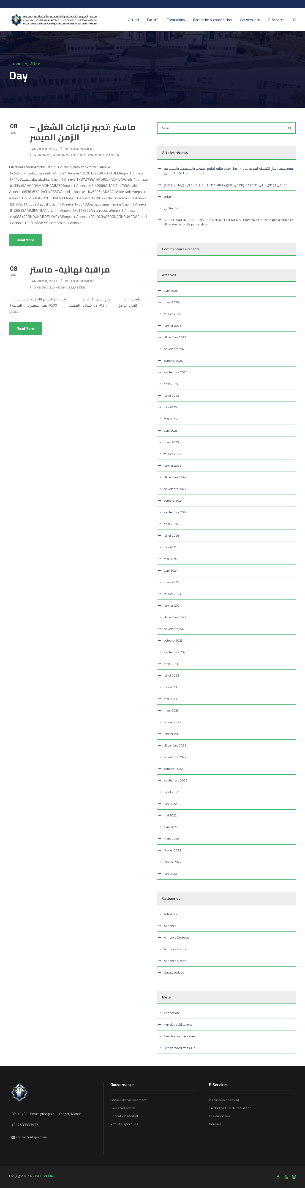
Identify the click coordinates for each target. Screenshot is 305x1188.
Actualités (170, 914)
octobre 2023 (173, 640)
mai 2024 (170, 559)
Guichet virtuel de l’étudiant (230, 1108)
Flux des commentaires (180, 1036)
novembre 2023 (175, 629)
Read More (25, 240)
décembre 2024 (175, 477)
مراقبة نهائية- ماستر (70, 269)
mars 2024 (171, 582)
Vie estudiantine (122, 1108)
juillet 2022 (171, 792)
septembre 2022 (175, 780)
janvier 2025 (172, 465)
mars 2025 (171, 442)
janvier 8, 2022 (44, 149)
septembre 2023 (175, 652)
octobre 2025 (173, 361)
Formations (176, 20)
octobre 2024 (173, 500)
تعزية (167, 196)
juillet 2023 (171, 675)
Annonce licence (69, 155)
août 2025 (171, 384)
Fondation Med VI (124, 1116)
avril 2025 (171, 430)
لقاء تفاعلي (171, 208)
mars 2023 (171, 710)
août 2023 (171, 664)
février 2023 (172, 722)
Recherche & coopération (212, 20)
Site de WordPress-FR (179, 1048)
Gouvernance (250, 20)
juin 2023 (170, 687)
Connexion (171, 1013)
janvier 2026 (172, 326)
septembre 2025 (175, 372)
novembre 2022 (175, 757)
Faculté (152, 20)
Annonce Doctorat (176, 937)
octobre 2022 (173, 769)
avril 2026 (171, 291)
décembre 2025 (175, 337)
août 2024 (171, 524)
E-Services (276, 20)
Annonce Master (103, 155)
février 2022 (172, 850)
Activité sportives (124, 1124)
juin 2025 (170, 407)
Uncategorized (174, 972)
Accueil (133, 20)
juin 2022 (170, 804)
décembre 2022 (175, 745)
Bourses (215, 1124)
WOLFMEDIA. (44, 1176)
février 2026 (172, 314)
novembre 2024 (175, 489)
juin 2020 (170, 874)
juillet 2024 (171, 535)
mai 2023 (170, 699)
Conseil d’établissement (128, 1100)
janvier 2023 (172, 734)
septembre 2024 (175, 512)
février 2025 (172, 454)
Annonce (42, 155)
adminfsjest (83, 149)
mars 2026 (171, 302)
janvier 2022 (172, 862)
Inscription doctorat (224, 1100)
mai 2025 (170, 419)
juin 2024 (170, 547)
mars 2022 (171, 839)
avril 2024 (171, 570)
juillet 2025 (171, 396)
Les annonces (219, 1116)
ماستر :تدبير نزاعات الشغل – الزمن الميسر (83, 132)
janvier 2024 (172, 605)
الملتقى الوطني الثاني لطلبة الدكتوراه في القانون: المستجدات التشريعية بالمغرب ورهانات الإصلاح (225, 185)
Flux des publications (178, 1024)
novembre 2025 (175, 349)
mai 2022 (170, 815)
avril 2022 (171, 827)
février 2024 (172, 594)
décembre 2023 (175, 617)
